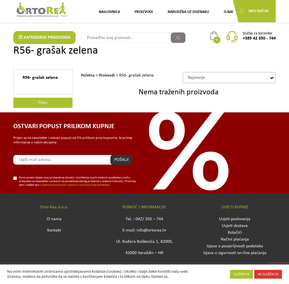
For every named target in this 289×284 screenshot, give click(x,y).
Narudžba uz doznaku (188, 12)
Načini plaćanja (235, 239)
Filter (43, 103)
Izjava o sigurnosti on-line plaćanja (234, 253)
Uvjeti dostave (235, 226)
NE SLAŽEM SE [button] (268, 274)
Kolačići (235, 232)
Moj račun (258, 11)
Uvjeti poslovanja (234, 219)
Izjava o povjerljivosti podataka (235, 246)
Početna (88, 75)
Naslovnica (109, 12)
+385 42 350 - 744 (259, 38)
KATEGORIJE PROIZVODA (45, 37)
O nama (231, 12)
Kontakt (54, 230)
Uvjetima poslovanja (52, 185)
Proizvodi (144, 12)
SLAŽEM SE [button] (241, 274)
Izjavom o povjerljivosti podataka (88, 185)
